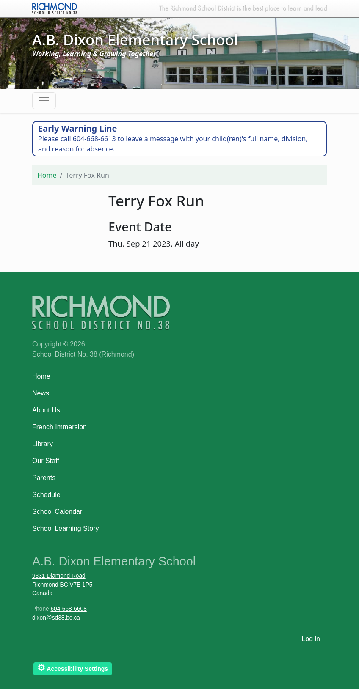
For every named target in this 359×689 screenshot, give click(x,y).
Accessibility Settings (72, 668)
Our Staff (45, 460)
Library (42, 443)
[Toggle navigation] (44, 100)
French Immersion (59, 427)
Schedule (46, 494)
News (40, 393)
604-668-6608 (68, 609)
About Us (46, 410)
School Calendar (57, 511)
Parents (43, 477)
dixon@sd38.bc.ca (56, 618)
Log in (310, 638)
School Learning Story (65, 528)
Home (47, 175)
